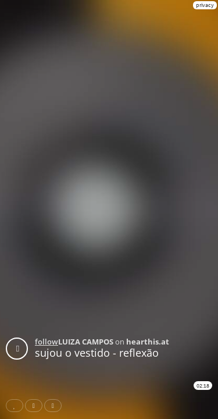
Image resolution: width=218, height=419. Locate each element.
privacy (205, 5)
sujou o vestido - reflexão (97, 353)
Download (55, 406)
